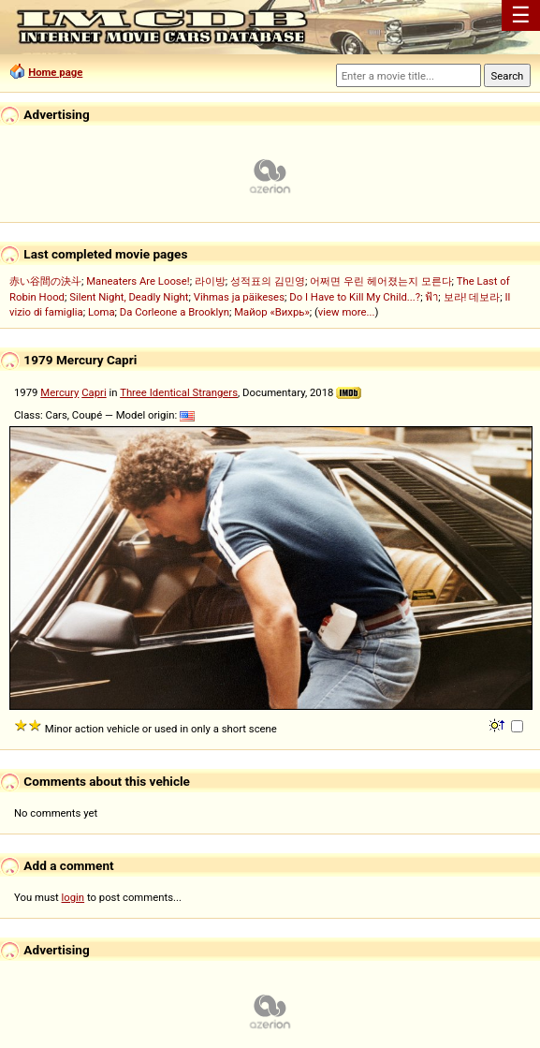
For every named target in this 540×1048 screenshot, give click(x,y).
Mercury (59, 392)
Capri (94, 392)
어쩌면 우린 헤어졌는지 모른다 (380, 281)
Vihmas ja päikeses (239, 296)
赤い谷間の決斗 (45, 281)
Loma (101, 311)
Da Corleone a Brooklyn (174, 311)
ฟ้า (431, 296)
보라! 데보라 (472, 296)
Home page (55, 72)
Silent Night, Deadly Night (128, 296)
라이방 (210, 281)
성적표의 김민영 (267, 281)
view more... (346, 311)
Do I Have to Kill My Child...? (354, 296)
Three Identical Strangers (179, 392)
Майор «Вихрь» (272, 311)
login (73, 897)
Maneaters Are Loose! (137, 281)
